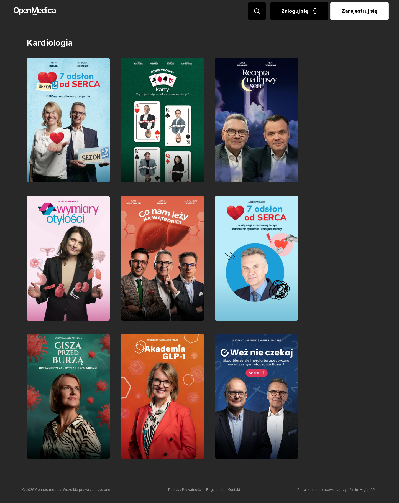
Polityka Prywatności (185, 489)
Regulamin (214, 489)
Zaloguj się (299, 11)
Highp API (368, 489)
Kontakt (234, 489)
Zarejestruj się (359, 11)
